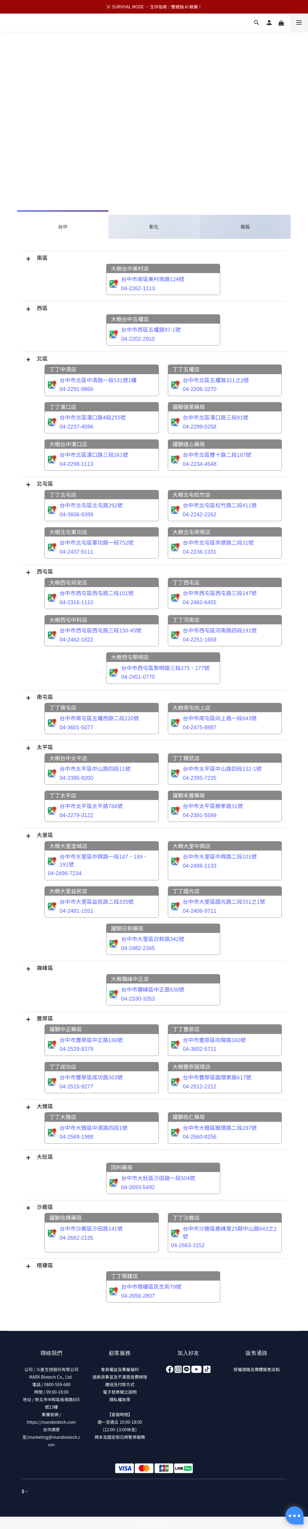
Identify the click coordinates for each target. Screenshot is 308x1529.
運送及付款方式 (119, 1384)
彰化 (154, 226)
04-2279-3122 (76, 815)
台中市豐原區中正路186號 (91, 1040)
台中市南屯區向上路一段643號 (220, 718)
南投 (245, 226)
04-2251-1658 (200, 640)
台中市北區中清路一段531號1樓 (98, 380)
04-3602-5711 (200, 1049)
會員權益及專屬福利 (120, 1369)
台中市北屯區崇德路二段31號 (218, 542)
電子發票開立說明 (120, 1392)
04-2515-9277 (76, 1087)
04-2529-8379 (76, 1049)
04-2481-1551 (76, 911)
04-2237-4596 (76, 427)
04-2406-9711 (200, 911)
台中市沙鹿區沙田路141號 (91, 1228)
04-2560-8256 (200, 1137)
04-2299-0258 (200, 427)
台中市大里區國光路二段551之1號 (224, 901)
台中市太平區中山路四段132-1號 (222, 768)
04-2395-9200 (76, 778)
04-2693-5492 (138, 1187)
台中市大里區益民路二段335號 (97, 901)
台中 (63, 226)
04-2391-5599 (200, 815)
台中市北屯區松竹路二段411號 (220, 505)
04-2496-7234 (65, 873)
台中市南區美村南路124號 (152, 279)
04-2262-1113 (138, 288)
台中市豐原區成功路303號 (91, 1077)
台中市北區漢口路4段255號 (93, 417)
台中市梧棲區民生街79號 (151, 1286)
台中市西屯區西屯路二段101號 (97, 593)
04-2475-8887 (200, 728)
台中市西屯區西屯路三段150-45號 (100, 630)
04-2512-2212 (200, 1087)
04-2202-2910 (138, 339)
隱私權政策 (119, 1399)
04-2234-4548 (200, 464)
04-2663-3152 (188, 1245)
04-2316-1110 (76, 602)
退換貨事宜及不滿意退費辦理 (119, 1377)
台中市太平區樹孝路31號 (213, 806)
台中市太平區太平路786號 (91, 806)
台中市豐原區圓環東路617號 (217, 1077)
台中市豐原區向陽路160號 (214, 1040)
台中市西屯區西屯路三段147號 (220, 593)
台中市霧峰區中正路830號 (152, 989)
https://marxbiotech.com (51, 1422)
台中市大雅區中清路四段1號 (94, 1127)
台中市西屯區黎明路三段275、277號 (165, 668)
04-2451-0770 (138, 677)
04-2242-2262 (200, 515)
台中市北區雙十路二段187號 (217, 454)
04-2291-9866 (76, 389)
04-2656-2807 (138, 1296)
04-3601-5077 (76, 728)
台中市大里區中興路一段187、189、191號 (104, 860)
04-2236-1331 (200, 552)
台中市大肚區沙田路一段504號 (158, 1178)
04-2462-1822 (76, 640)
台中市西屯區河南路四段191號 (220, 630)
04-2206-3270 (200, 389)
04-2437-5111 (76, 552)
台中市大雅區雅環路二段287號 (220, 1127)
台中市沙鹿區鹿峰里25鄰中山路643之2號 (230, 1232)
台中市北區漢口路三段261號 (94, 454)
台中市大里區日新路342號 (152, 939)
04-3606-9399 (76, 515)
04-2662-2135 (76, 1238)
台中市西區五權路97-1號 (151, 329)
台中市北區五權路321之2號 (216, 380)
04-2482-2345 (138, 948)
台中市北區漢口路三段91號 (215, 417)
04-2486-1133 (200, 866)
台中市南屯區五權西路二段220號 (99, 718)
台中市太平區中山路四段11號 (95, 768)
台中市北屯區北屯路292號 (91, 505)
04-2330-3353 (138, 999)
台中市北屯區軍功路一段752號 (97, 542)
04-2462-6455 (200, 602)
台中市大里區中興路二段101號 (220, 856)
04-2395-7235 (200, 778)
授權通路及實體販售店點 (256, 1369)
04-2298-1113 (76, 464)
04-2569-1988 (76, 1137)
